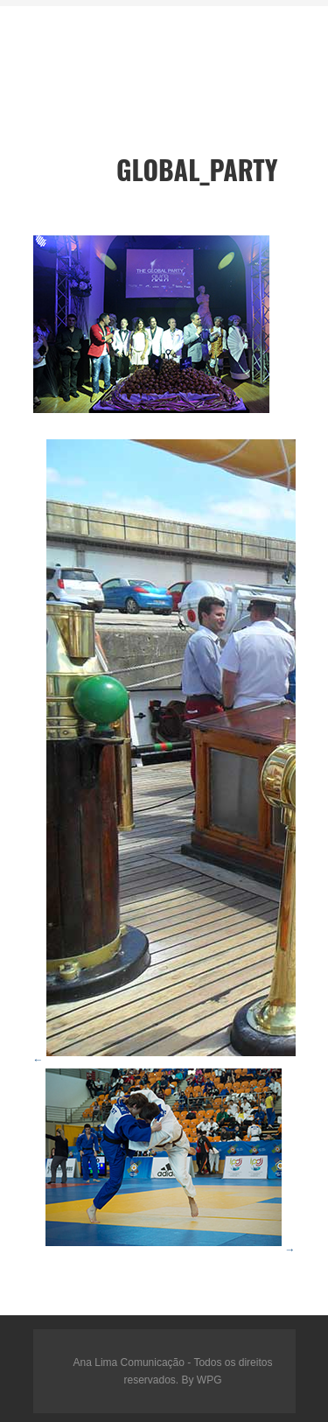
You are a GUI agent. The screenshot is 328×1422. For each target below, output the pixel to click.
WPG (209, 1380)
